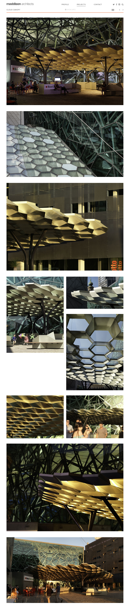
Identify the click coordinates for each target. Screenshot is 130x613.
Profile (65, 4)
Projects (81, 4)
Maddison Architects (20, 4)
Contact (98, 4)
